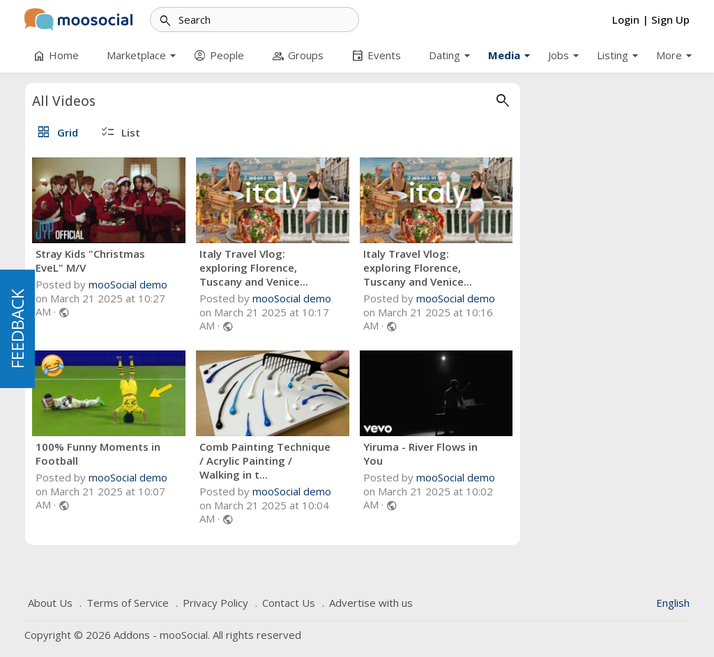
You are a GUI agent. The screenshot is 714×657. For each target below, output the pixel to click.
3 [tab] (103, 455)
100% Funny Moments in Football (267, 453)
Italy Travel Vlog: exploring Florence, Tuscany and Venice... (422, 267)
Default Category (103, 127)
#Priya (99, 237)
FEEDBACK (17, 329)
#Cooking (55, 237)
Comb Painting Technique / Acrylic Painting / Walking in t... (433, 460)
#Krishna (53, 257)
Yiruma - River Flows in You (97, 417)
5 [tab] (130, 455)
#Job (45, 199)
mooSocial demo (297, 284)
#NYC (47, 218)
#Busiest (84, 199)
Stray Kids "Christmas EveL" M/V (259, 261)
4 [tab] (117, 455)
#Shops (85, 218)
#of (130, 237)
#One (123, 218)
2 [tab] (90, 455)
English (673, 603)
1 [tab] (77, 455)
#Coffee (129, 199)
